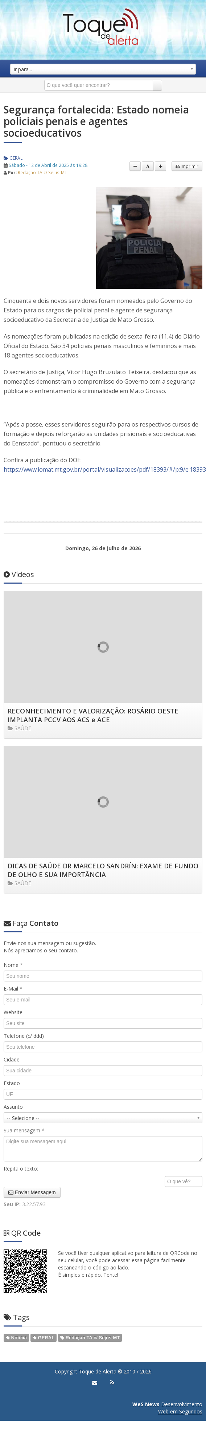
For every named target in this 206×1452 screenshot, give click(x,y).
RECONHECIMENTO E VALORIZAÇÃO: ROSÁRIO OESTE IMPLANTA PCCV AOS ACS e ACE (93, 715)
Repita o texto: (21, 1168)
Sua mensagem (24, 1130)
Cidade (12, 1059)
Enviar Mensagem (32, 1192)
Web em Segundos (180, 1411)
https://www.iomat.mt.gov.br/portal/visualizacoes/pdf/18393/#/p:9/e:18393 (105, 469)
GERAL (13, 158)
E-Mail (13, 988)
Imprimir (187, 166)
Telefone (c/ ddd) (24, 1035)
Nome (13, 964)
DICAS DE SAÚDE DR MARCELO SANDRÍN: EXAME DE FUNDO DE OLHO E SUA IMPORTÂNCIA (103, 870)
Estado (12, 1083)
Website (13, 1012)
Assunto (13, 1106)
